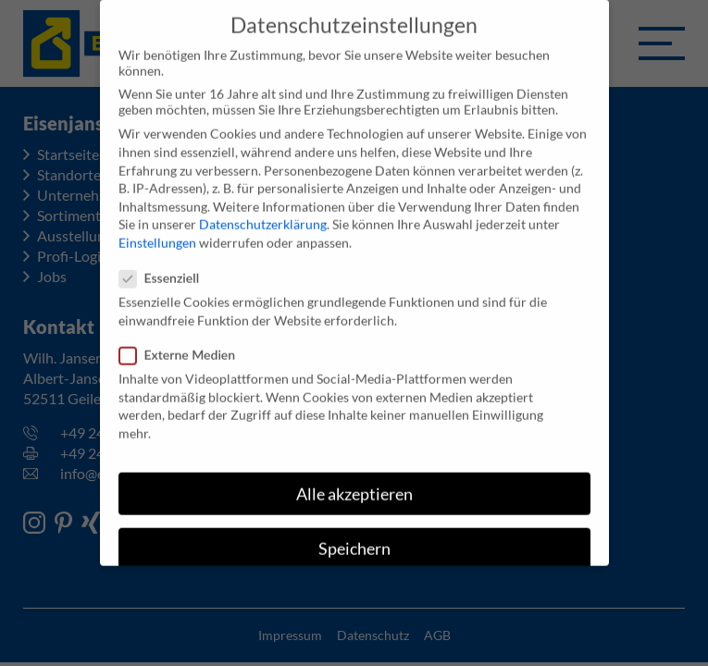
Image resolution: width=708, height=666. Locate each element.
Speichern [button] (354, 539)
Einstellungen (157, 233)
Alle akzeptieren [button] (354, 484)
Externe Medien (183, 345)
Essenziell (165, 269)
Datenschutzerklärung (263, 215)
